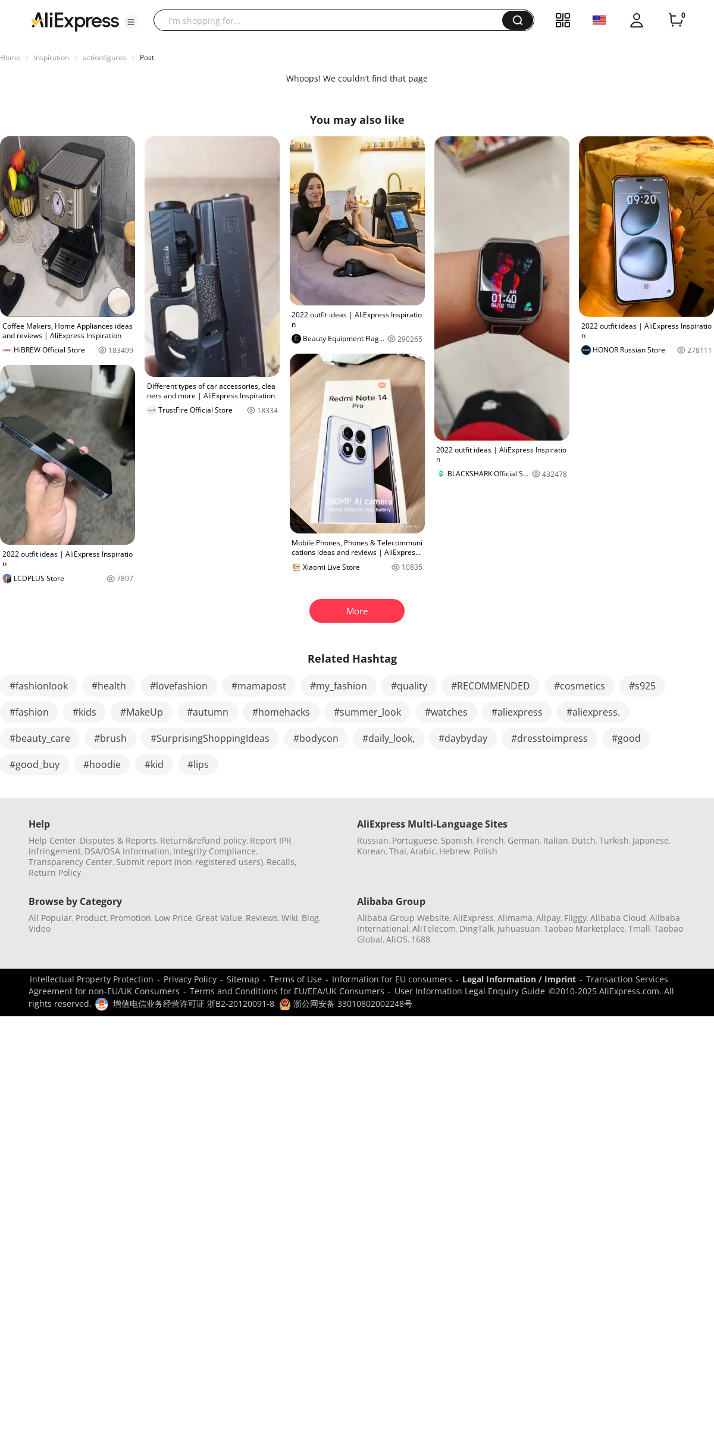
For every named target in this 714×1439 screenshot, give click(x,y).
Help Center (52, 840)
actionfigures (104, 57)
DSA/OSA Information (127, 851)
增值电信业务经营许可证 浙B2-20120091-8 (193, 1003)
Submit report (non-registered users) (189, 861)
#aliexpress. (593, 712)
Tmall (639, 928)
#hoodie (102, 764)
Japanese (650, 840)
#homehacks (281, 712)
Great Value (219, 917)
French (490, 840)
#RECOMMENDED (490, 685)
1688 (420, 939)
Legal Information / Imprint (519, 979)
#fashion (29, 712)
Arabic (423, 851)
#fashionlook (39, 685)
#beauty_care (40, 738)
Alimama (515, 917)
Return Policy (55, 872)
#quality (409, 685)
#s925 (642, 685)
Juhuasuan (518, 928)
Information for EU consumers (392, 979)
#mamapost (258, 685)
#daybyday (463, 738)
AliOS (397, 939)
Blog (310, 917)
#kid (154, 764)
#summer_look (367, 712)
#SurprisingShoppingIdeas (210, 738)
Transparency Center (70, 861)
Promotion (130, 917)
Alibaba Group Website (403, 917)
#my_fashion (338, 685)
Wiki (289, 917)
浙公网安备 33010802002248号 (345, 1003)
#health (109, 685)
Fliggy (575, 917)
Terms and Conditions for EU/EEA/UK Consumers (287, 991)
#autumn (207, 712)
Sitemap (243, 979)
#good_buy (35, 764)
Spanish (457, 840)
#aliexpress (517, 712)
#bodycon (316, 738)
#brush (110, 738)
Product (91, 917)
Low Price (173, 917)
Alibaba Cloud (618, 917)
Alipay (548, 917)
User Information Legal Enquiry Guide (469, 991)
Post (147, 57)
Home (10, 57)
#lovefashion (179, 685)
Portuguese (414, 840)
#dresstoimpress (549, 738)
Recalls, (282, 861)
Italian (555, 840)
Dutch (584, 840)
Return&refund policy (203, 840)
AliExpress (473, 917)
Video (40, 928)
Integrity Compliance (214, 851)
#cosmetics (579, 685)
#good (626, 738)
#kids (84, 712)
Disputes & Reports (118, 840)
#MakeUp (141, 712)
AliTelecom (434, 928)
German (524, 840)
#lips (198, 764)
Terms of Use (296, 979)
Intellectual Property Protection (92, 979)
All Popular (50, 917)
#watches (446, 712)
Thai (397, 851)
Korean (371, 851)
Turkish (614, 840)
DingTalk (476, 928)
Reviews (262, 917)
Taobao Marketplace (584, 928)
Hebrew (454, 851)
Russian (373, 840)
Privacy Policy (190, 979)
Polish (485, 851)
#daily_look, (388, 738)
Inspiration (51, 57)
